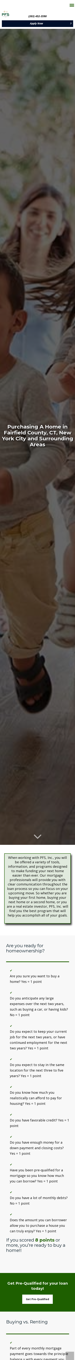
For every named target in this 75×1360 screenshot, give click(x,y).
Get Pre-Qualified (37, 1299)
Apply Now (36, 23)
